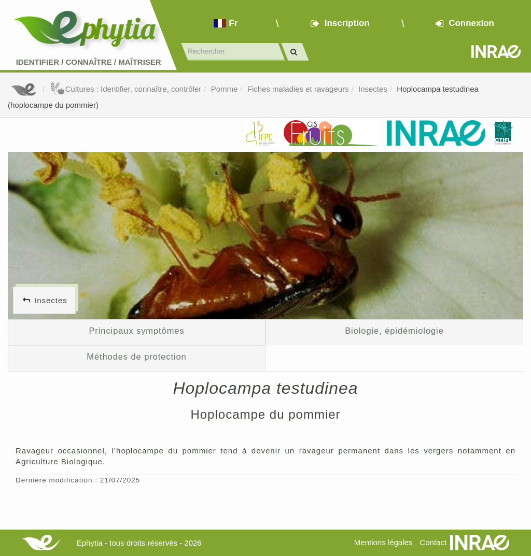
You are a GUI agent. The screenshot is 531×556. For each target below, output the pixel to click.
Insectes (372, 88)
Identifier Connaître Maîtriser (88, 62)
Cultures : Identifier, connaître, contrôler (126, 88)
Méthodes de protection (136, 356)
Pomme (224, 88)
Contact (433, 542)
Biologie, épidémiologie (394, 330)
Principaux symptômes (136, 330)
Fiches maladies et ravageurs (298, 88)
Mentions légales (383, 542)
